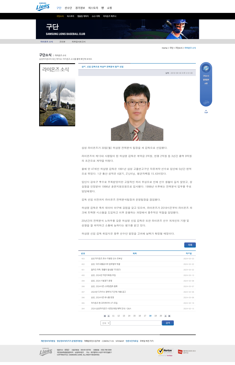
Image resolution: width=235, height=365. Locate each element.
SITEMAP (120, 341)
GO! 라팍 (96, 16)
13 (124, 316)
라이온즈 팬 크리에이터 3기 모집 (104, 303)
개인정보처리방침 (48, 341)
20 (161, 316)
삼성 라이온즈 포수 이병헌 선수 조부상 (106, 258)
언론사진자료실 (132, 341)
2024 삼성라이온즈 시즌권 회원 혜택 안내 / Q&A (111, 308)
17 (145, 316)
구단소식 (60, 16)
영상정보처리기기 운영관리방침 (69, 341)
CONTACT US (108, 341)
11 (113, 316)
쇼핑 (109, 7)
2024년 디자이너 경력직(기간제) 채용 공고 (108, 292)
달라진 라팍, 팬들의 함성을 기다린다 (106, 269)
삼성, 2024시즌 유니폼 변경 (102, 297)
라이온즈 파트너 (109, 16)
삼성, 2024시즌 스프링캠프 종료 (104, 286)
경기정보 (80, 7)
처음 (105, 316)
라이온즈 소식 (46, 41)
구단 (58, 7)
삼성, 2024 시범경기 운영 (101, 281)
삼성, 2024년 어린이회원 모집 (103, 275)
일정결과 (206, 80)
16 (140, 316)
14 (129, 316)
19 (156, 316)
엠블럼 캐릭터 (83, 16)
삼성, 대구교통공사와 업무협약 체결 (105, 264)
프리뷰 (62, 41)
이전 (108, 316)
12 (119, 316)
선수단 (68, 7)
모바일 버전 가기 (146, 341)
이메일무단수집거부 (92, 341)
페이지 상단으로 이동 (206, 111)
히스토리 (70, 16)
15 (134, 316)
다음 (165, 316)
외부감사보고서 (79, 41)
